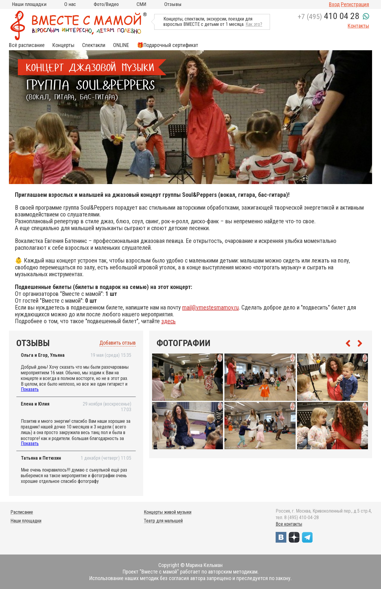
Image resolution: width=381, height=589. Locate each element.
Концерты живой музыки (167, 512)
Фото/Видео (106, 4)
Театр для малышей (163, 521)
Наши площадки (29, 4)
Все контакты (289, 524)
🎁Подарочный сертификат (167, 45)
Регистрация (355, 4)
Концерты (63, 45)
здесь (168, 321)
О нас (70, 4)
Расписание (21, 512)
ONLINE (121, 45)
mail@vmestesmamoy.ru (210, 307)
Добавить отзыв (117, 343)
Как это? (254, 24)
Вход (334, 4)
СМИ (141, 4)
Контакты (358, 26)
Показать (30, 389)
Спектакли (93, 45)
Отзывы (173, 4)
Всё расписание (27, 45)
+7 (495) (328, 16)
